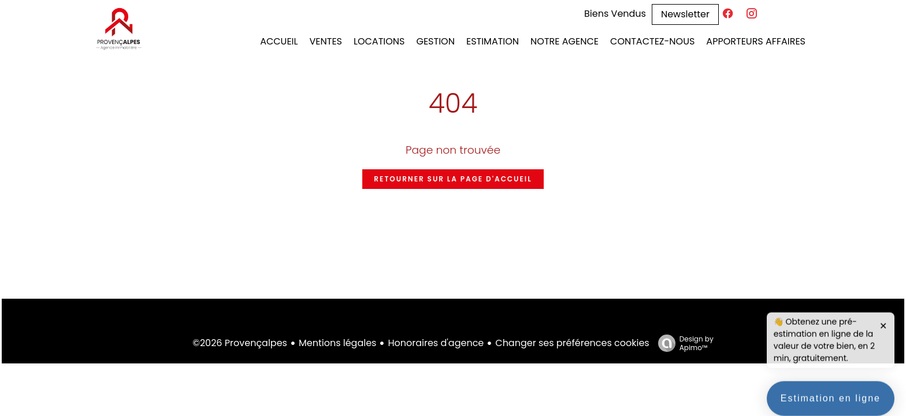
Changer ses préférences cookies (572, 343)
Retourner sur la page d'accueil (453, 179)
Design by (683, 343)
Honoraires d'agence (436, 343)
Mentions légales (338, 343)
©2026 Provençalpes (239, 343)
